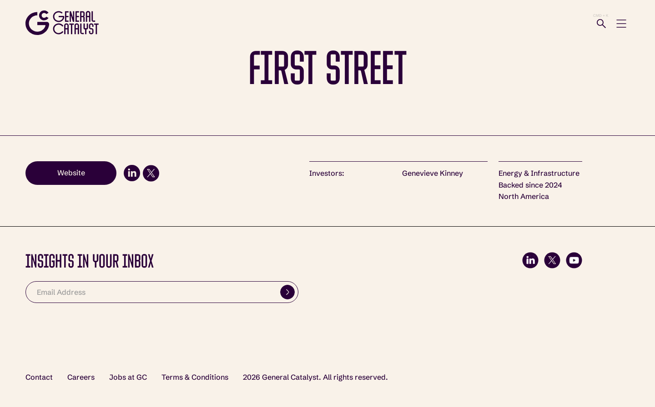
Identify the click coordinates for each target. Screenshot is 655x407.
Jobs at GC (128, 377)
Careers (81, 377)
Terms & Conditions (194, 377)
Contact (39, 377)
